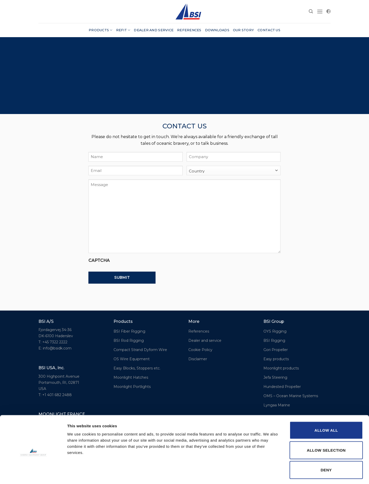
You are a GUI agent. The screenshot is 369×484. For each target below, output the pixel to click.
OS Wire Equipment (132, 359)
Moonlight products (281, 368)
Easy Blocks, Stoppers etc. (137, 368)
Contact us (269, 30)
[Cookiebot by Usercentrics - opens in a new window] (33, 474)
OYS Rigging (274, 331)
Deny (326, 449)
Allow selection (326, 429)
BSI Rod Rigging (129, 340)
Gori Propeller (275, 349)
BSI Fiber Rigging (129, 331)
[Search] (311, 11)
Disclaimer (197, 359)
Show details (269, 474)
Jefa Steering (275, 377)
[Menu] (320, 11)
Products (100, 30)
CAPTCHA (99, 260)
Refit (123, 30)
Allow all (326, 409)
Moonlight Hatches (131, 377)
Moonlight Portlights (132, 386)
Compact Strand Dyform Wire (140, 349)
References (189, 30)
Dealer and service (153, 30)
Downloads (217, 30)
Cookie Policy (200, 349)
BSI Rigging (274, 340)
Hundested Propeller (282, 386)
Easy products (276, 359)
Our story (243, 30)
